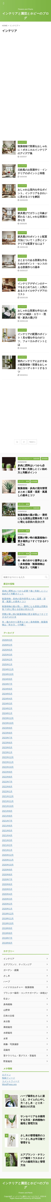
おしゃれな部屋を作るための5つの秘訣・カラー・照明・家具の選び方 (32, 314)
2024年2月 (7, 708)
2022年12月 (8, 757)
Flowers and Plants (25, 1193)
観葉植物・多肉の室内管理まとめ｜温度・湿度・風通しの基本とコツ (32, 492)
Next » (32, 442)
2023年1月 (7, 752)
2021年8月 (7, 816)
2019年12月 (8, 914)
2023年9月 (7, 728)
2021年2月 (7, 845)
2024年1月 (7, 713)
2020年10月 (8, 865)
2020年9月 (7, 870)
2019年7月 (7, 938)
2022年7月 (7, 782)
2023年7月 (7, 738)
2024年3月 (7, 703)
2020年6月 (7, 884)
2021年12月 (8, 796)
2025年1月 (7, 664)
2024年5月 (7, 694)
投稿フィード (8, 1078)
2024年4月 (7, 699)
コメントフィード (10, 1081)
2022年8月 (7, 777)
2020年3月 (7, 899)
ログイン (6, 1075)
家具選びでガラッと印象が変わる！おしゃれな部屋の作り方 (32, 217)
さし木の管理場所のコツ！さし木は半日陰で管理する (32, 1139)
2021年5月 (7, 830)
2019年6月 (7, 943)
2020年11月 (8, 860)
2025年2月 (7, 659)
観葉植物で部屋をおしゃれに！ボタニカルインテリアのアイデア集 (32, 150)
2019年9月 (7, 928)
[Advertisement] (25, 59)
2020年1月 (7, 909)
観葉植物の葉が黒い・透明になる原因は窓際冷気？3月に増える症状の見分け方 (33, 518)
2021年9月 (7, 811)
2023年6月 (7, 743)
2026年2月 (7, 645)
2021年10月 (8, 806)
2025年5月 (7, 650)
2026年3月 (7, 640)
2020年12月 (8, 855)
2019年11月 (8, 918)
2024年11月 (8, 669)
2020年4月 (7, 894)
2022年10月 (8, 767)
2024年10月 (8, 674)
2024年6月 (7, 689)
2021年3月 (7, 840)
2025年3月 (7, 655)
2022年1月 (7, 791)
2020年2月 (7, 904)
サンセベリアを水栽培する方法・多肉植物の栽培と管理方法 (32, 1120)
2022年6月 (7, 787)
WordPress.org (9, 1084)
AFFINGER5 (36, 1198)
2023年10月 (8, 723)
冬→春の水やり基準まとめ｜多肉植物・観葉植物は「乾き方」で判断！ (32, 564)
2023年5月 (7, 747)
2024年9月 (7, 679)
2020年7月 (7, 879)
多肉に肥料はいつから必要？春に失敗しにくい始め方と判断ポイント (32, 469)
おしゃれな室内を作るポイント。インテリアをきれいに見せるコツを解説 (32, 193)
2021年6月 (7, 826)
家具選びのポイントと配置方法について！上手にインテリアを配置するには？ (32, 240)
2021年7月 (7, 821)
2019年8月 (7, 933)
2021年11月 (8, 801)
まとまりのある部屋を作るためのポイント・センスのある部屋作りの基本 (32, 264)
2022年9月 (7, 772)
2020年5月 (7, 889)
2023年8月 (7, 733)
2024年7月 (7, 684)
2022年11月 (8, 762)
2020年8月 (7, 874)
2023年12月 (8, 718)
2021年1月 (7, 850)
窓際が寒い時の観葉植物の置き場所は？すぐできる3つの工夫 (33, 541)
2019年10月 (8, 923)
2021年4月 (7, 835)
